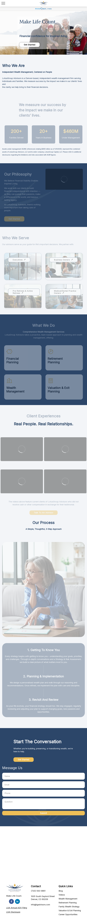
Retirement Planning (68, 902)
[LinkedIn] (17, 901)
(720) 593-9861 (38, 891)
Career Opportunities (68, 914)
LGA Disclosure (13, 912)
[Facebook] (11, 901)
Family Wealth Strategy (69, 906)
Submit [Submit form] (43, 813)
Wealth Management (68, 899)
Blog (61, 891)
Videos (62, 895)
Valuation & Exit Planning (70, 910)
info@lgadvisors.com (40, 904)
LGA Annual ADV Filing (16, 908)
